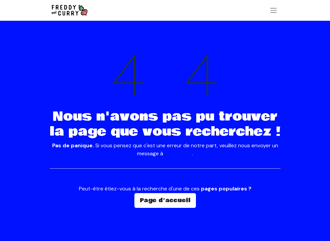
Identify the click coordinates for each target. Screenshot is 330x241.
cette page (178, 153)
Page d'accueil (165, 200)
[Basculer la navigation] (273, 10)
